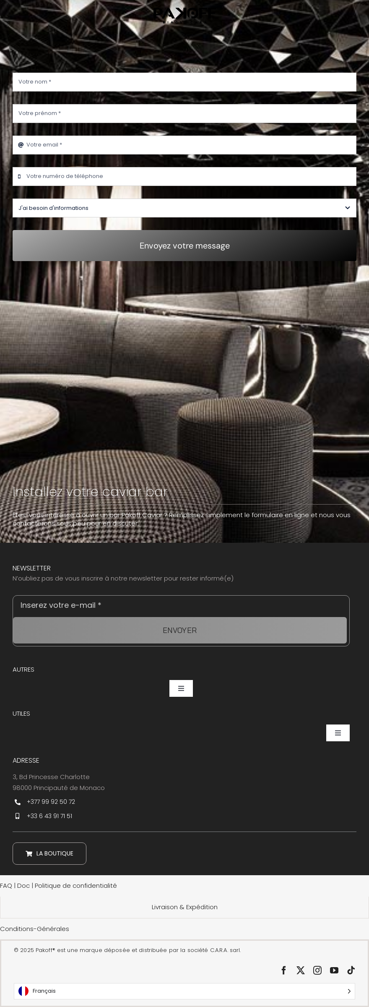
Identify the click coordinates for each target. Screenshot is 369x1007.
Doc (24, 885)
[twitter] (300, 970)
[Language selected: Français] (184, 991)
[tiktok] (351, 970)
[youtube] (334, 970)
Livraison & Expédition (185, 906)
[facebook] (284, 970)
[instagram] (317, 970)
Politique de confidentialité (76, 885)
